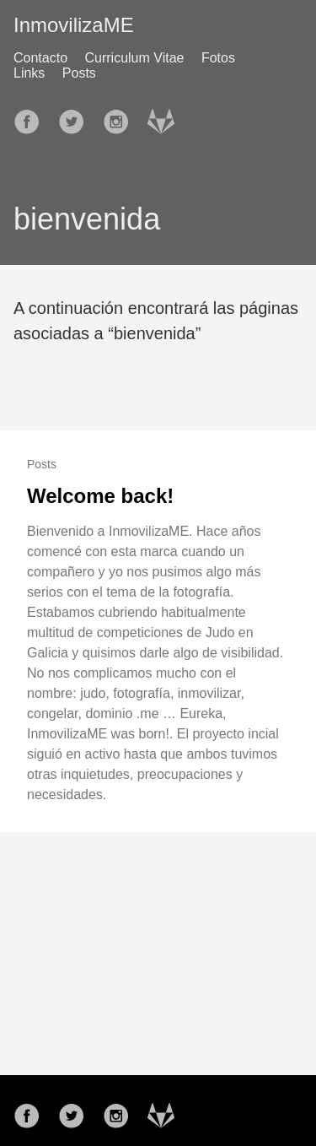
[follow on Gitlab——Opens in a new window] (166, 116)
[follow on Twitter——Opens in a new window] (76, 116)
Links (29, 73)
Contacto (40, 58)
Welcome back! (100, 495)
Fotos (218, 58)
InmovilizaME (73, 25)
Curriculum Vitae (135, 58)
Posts (79, 73)
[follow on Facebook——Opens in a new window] (32, 116)
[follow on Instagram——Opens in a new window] (121, 116)
